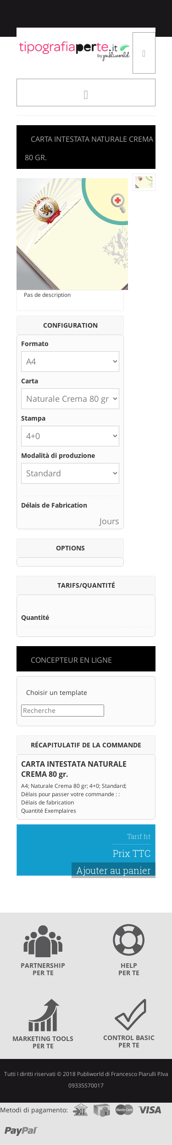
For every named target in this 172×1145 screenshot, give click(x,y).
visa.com (149, 1107)
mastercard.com (124, 1107)
